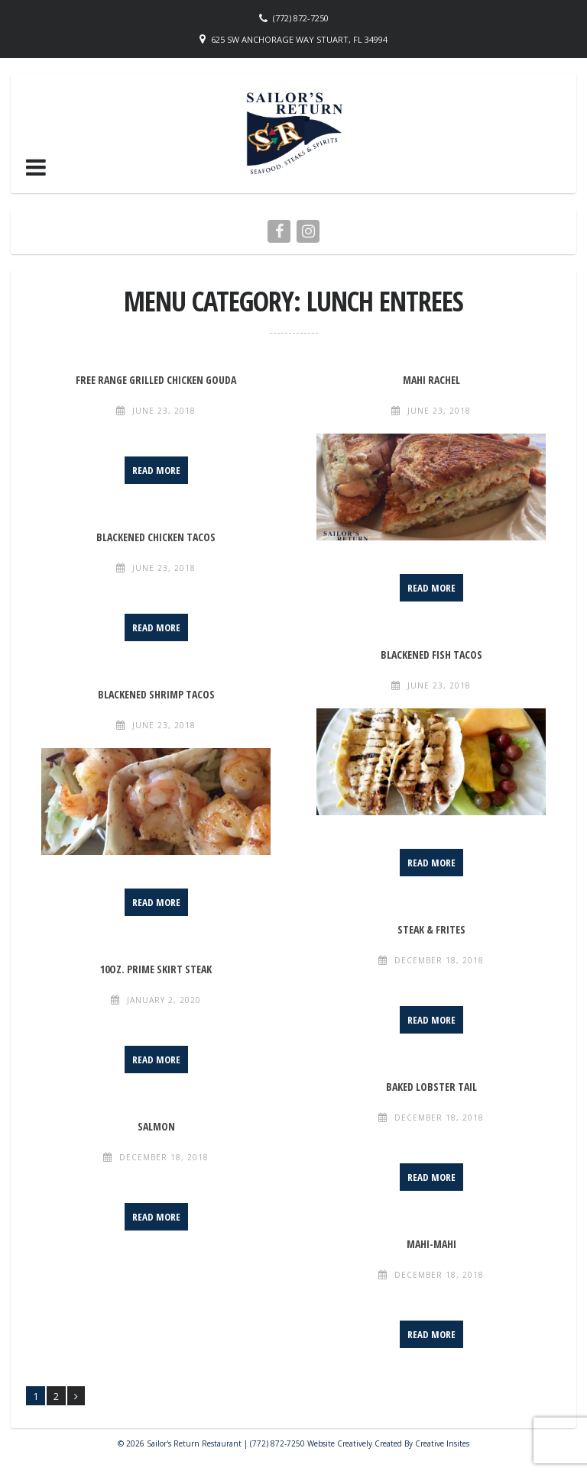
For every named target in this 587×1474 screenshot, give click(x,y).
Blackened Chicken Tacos (156, 537)
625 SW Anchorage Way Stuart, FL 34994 (299, 39)
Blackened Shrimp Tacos (156, 694)
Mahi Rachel (431, 380)
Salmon (156, 1126)
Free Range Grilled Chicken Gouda (156, 380)
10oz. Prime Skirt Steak (156, 969)
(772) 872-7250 (301, 18)
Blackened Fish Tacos (431, 654)
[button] (36, 167)
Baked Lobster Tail (431, 1086)
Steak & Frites (431, 929)
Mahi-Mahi (431, 1244)
